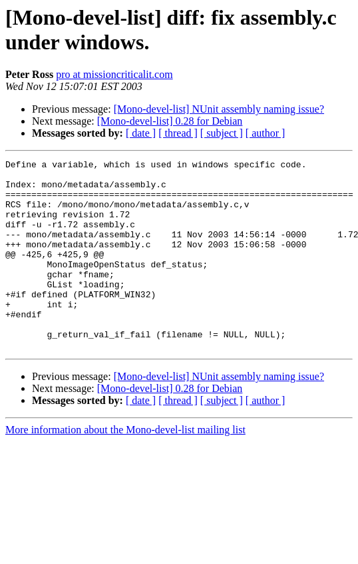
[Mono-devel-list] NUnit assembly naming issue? (219, 109)
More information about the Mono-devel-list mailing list (125, 467)
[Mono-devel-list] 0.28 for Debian (170, 121)
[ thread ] (178, 133)
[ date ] (141, 133)
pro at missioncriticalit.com (114, 74)
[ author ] (265, 133)
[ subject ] (221, 133)
